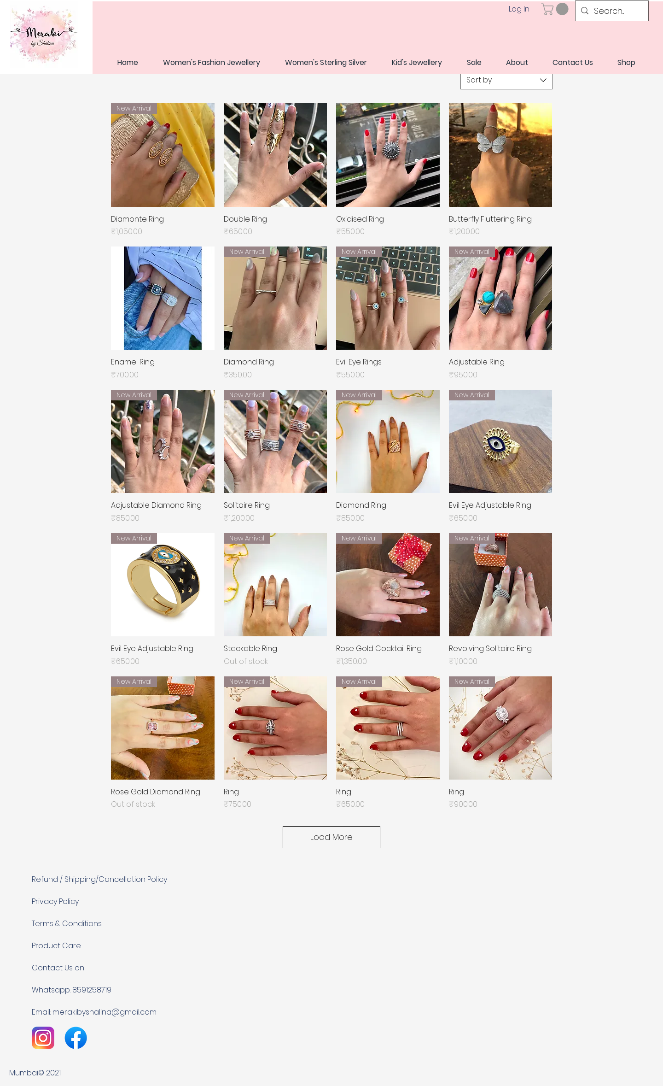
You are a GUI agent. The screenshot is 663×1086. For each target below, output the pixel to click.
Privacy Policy (55, 901)
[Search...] (611, 11)
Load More (331, 837)
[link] (556, 9)
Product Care (56, 945)
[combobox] (506, 80)
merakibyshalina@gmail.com (104, 1012)
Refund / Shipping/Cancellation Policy (99, 879)
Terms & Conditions (67, 923)
